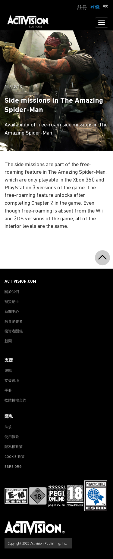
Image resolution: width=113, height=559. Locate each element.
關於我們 (12, 292)
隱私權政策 (14, 447)
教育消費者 (14, 322)
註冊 (82, 7)
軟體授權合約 (15, 400)
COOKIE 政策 (15, 457)
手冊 (8, 391)
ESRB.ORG (13, 467)
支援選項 (12, 381)
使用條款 (12, 437)
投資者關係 (14, 331)
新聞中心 (12, 312)
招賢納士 (12, 302)
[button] (105, 7)
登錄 (95, 7)
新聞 (8, 341)
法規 (8, 427)
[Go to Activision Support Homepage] (31, 22)
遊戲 (8, 371)
